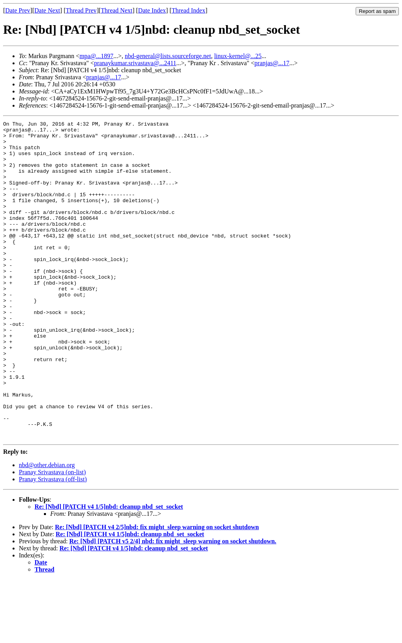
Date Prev (17, 10)
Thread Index (188, 10)
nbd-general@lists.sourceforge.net (168, 56)
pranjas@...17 (271, 63)
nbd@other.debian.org (47, 528)
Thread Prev (81, 10)
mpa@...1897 (96, 56)
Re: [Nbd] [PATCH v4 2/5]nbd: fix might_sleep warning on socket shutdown (157, 590)
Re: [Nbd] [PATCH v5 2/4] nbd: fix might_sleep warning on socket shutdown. (172, 604)
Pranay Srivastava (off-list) (53, 542)
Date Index (152, 10)
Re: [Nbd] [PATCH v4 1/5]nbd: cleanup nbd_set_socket (109, 570)
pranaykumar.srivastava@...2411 (135, 63)
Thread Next (116, 10)
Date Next (47, 10)
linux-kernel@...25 (237, 56)
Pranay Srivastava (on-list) (52, 535)
